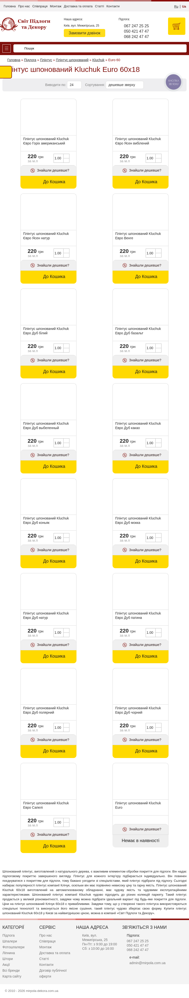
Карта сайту (11, 976)
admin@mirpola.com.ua (147, 963)
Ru (176, 6)
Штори (7, 959)
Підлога (8, 935)
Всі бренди (11, 970)
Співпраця (39, 6)
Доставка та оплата (78, 6)
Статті (99, 6)
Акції (6, 965)
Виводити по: (55, 85)
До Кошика (54, 181)
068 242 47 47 (136, 37)
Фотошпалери (13, 947)
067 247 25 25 (136, 26)
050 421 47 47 (136, 31)
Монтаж (55, 6)
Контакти (113, 6)
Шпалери (9, 941)
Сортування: (95, 85)
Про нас (24, 6)
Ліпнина (8, 953)
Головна (10, 6)
